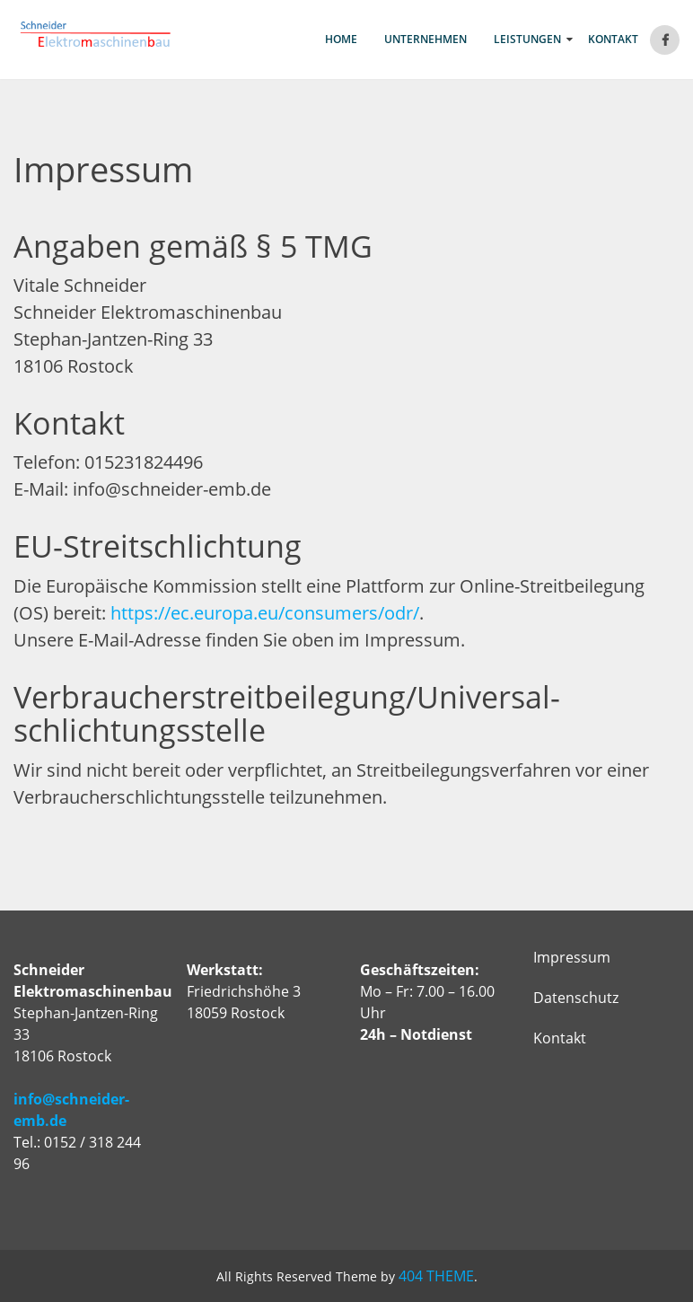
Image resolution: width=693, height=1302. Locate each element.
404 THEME (436, 1276)
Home (341, 39)
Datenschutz (575, 997)
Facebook (665, 40)
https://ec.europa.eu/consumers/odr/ (264, 613)
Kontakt (613, 39)
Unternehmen (425, 39)
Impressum (571, 957)
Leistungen (527, 39)
